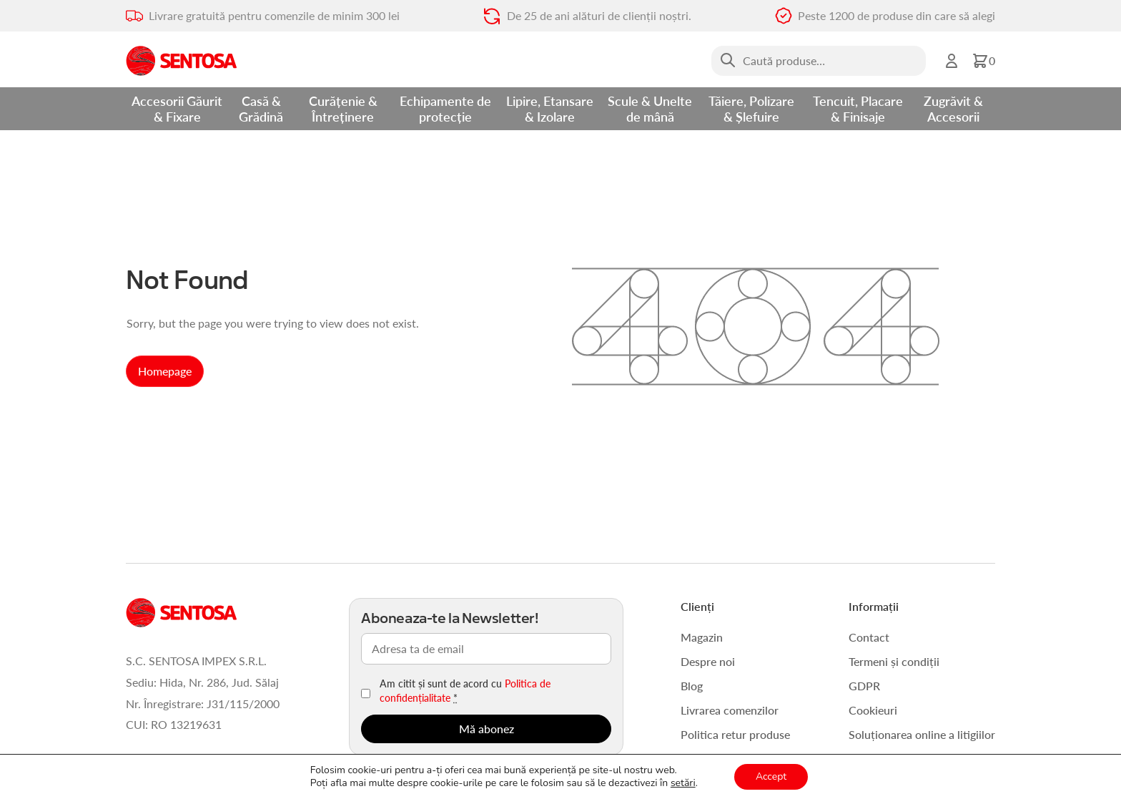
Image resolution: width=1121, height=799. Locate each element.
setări (683, 783)
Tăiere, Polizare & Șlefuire (751, 108)
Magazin (702, 637)
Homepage (165, 371)
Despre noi (708, 661)
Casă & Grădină (261, 108)
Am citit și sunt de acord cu (465, 690)
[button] (983, 60)
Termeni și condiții (894, 661)
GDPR (864, 685)
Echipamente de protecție (445, 108)
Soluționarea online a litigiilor (922, 734)
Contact (869, 637)
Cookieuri (873, 710)
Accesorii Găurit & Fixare (177, 108)
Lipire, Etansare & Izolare (549, 108)
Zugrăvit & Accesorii (953, 108)
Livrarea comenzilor (730, 710)
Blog (692, 685)
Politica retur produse (735, 734)
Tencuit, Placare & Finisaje (858, 108)
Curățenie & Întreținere (343, 108)
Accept (771, 776)
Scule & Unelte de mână (650, 108)
